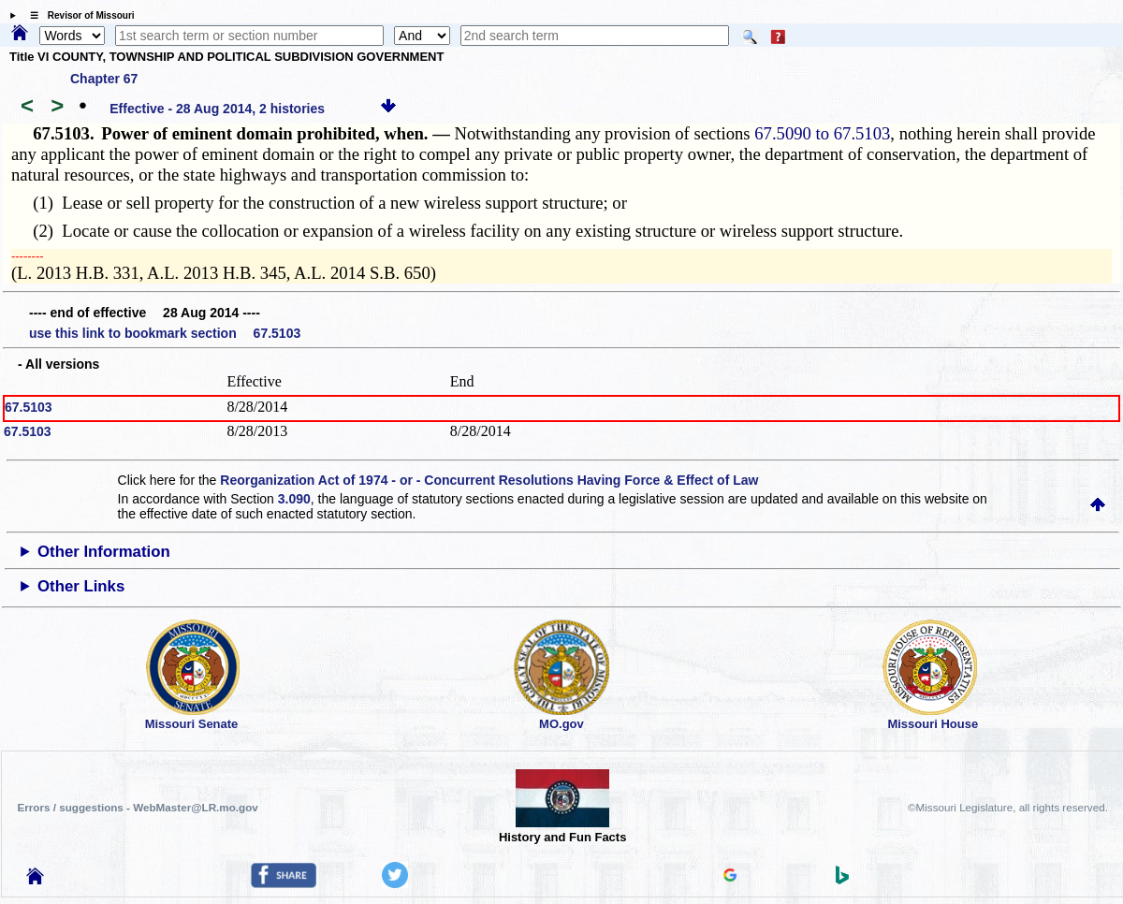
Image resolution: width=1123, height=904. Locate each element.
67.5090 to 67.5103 (822, 133)
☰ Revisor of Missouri (78, 15)
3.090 (294, 498)
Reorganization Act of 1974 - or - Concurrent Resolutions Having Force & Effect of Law (489, 480)
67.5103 (28, 407)
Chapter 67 (104, 78)
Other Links (80, 586)
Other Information (103, 552)
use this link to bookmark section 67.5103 (164, 333)
